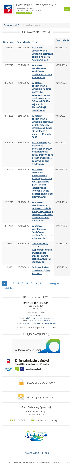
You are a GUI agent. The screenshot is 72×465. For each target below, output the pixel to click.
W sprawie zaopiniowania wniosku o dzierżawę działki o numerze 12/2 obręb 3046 (42, 53)
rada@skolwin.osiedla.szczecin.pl (39, 318)
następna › (54, 283)
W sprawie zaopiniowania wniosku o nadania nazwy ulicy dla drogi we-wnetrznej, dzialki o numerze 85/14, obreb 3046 (42, 211)
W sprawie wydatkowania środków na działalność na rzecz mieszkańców (42, 71)
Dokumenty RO (11, 25)
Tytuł (34, 42)
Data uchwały (23, 42)
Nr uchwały (8, 42)
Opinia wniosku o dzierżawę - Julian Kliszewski (41, 270)
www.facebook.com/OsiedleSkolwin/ (41, 323)
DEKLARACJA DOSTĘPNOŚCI (36, 452)
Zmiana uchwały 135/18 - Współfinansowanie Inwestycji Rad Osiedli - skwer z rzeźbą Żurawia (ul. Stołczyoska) (42, 252)
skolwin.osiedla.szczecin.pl (39, 320)
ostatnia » (8, 288)
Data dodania (62, 41)
